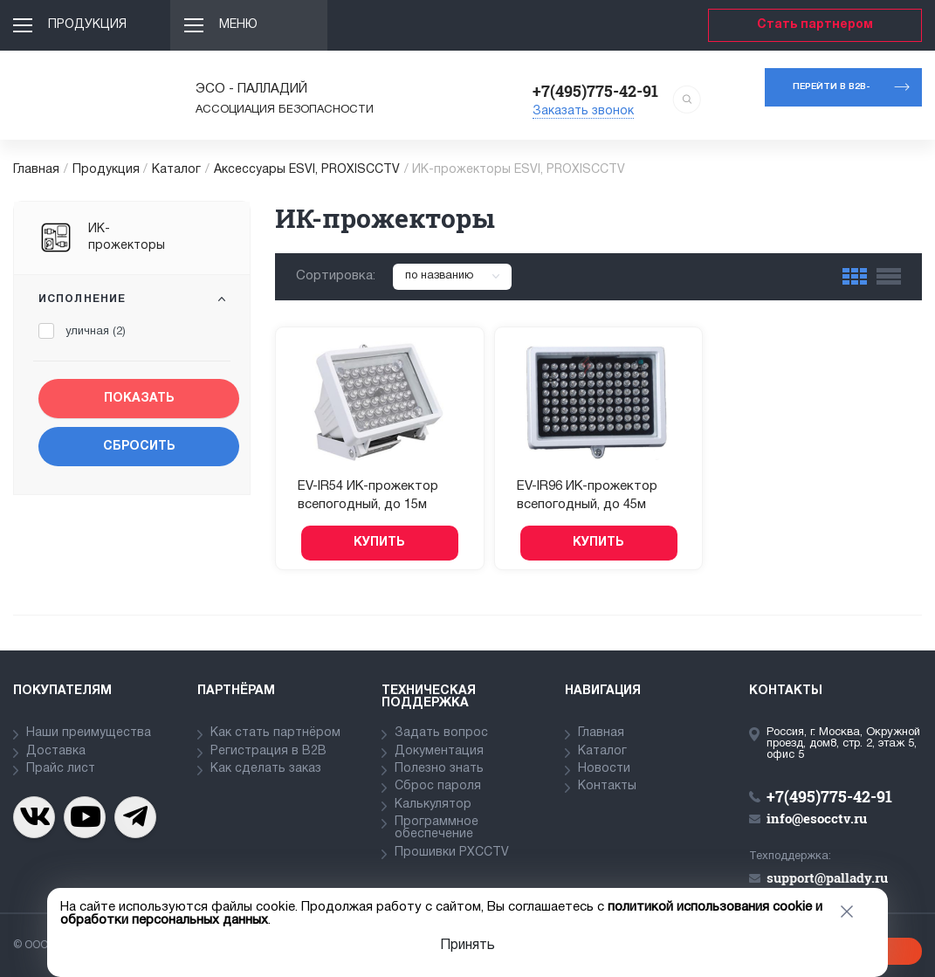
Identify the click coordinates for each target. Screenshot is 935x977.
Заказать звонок (583, 111)
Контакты (607, 786)
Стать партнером (815, 25)
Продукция (87, 25)
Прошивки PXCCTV (452, 852)
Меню (238, 25)
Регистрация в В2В (268, 751)
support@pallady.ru (827, 877)
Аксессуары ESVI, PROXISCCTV (307, 169)
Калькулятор (433, 804)
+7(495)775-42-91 (595, 90)
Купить (379, 542)
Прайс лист (60, 768)
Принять (467, 945)
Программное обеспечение (436, 828)
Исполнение (82, 299)
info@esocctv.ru (817, 818)
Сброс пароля (438, 786)
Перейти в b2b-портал (831, 95)
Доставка (56, 751)
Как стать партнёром (275, 733)
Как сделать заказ (265, 768)
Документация (439, 751)
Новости (604, 768)
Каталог (176, 169)
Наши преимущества (88, 733)
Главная (36, 169)
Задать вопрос (441, 733)
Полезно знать (439, 768)
